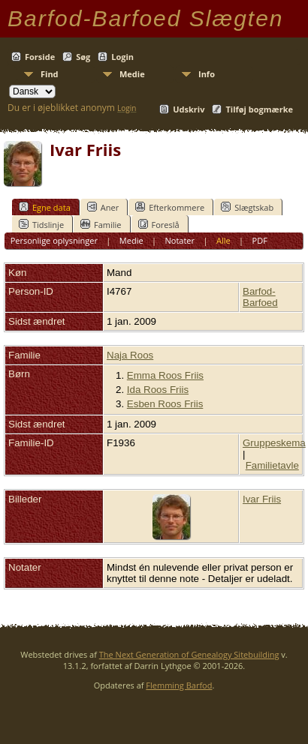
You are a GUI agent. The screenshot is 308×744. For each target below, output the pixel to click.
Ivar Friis (262, 499)
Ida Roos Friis (158, 389)
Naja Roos (130, 355)
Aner (103, 207)
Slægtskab (247, 207)
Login (122, 56)
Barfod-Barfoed (260, 297)
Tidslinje (41, 224)
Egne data (45, 207)
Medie (132, 74)
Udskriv (188, 109)
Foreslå (159, 224)
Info (206, 74)
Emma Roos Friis (165, 375)
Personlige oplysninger (54, 240)
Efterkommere (169, 207)
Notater (180, 240)
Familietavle (272, 465)
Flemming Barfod (179, 685)
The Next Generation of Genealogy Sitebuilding (189, 654)
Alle (223, 240)
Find (50, 74)
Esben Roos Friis (165, 404)
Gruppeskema (274, 442)
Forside (40, 56)
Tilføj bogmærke (259, 109)
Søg (83, 56)
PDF (259, 240)
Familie (100, 224)
